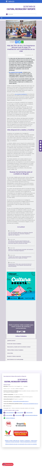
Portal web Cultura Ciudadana (14, 343)
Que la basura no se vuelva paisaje (15, 359)
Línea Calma (10, 353)
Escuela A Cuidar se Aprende (14, 356)
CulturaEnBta (9, 415)
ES (32, 1)
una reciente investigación (21, 94)
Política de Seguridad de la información (28, 441)
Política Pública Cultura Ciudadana (15, 350)
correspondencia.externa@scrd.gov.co (20, 401)
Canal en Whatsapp (10, 418)
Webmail (6, 440)
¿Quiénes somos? (11, 340)
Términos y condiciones (25, 440)
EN (31, 1)
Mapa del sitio (16, 440)
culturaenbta (29, 412)
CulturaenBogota (10, 412)
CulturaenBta (20, 412)
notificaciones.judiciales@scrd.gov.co (30, 403)
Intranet (11, 440)
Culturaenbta (18, 415)
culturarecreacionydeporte (31, 415)
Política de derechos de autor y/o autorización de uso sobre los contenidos (21, 444)
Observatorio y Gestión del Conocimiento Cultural (18, 346)
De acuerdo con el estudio (15, 72)
